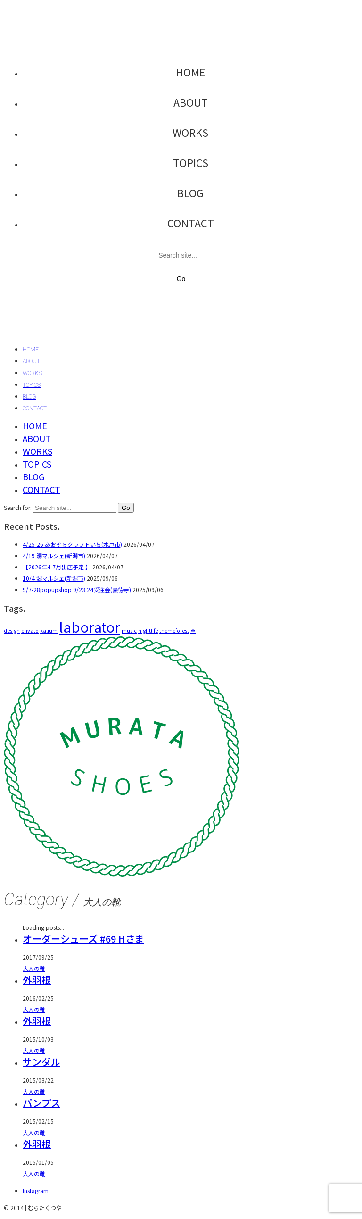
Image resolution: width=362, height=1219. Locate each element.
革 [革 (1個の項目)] (193, 630)
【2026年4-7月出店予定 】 (57, 567)
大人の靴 (34, 968)
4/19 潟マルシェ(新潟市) (54, 555)
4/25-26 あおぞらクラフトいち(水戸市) (72, 544)
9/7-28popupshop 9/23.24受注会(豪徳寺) (77, 589)
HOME (191, 71)
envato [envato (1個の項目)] (30, 630)
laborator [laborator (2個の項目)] (89, 626)
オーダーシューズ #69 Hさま (83, 938)
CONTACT (190, 222)
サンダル (41, 1062)
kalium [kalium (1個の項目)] (49, 630)
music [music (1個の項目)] (129, 630)
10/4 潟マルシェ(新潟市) (54, 578)
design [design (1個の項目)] (12, 630)
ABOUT (190, 101)
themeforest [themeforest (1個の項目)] (174, 630)
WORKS (190, 132)
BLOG (190, 192)
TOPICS (190, 162)
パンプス (41, 1103)
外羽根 (37, 979)
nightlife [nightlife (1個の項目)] (148, 630)
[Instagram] (36, 1190)
